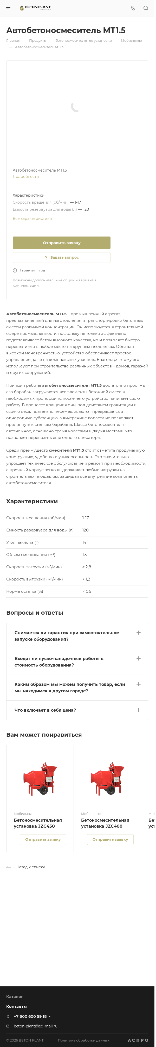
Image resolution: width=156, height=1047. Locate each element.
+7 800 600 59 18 (30, 1016)
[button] (77, 635)
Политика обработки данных (83, 1040)
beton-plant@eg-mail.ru (35, 1026)
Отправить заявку (62, 242)
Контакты (16, 1006)
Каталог (14, 996)
